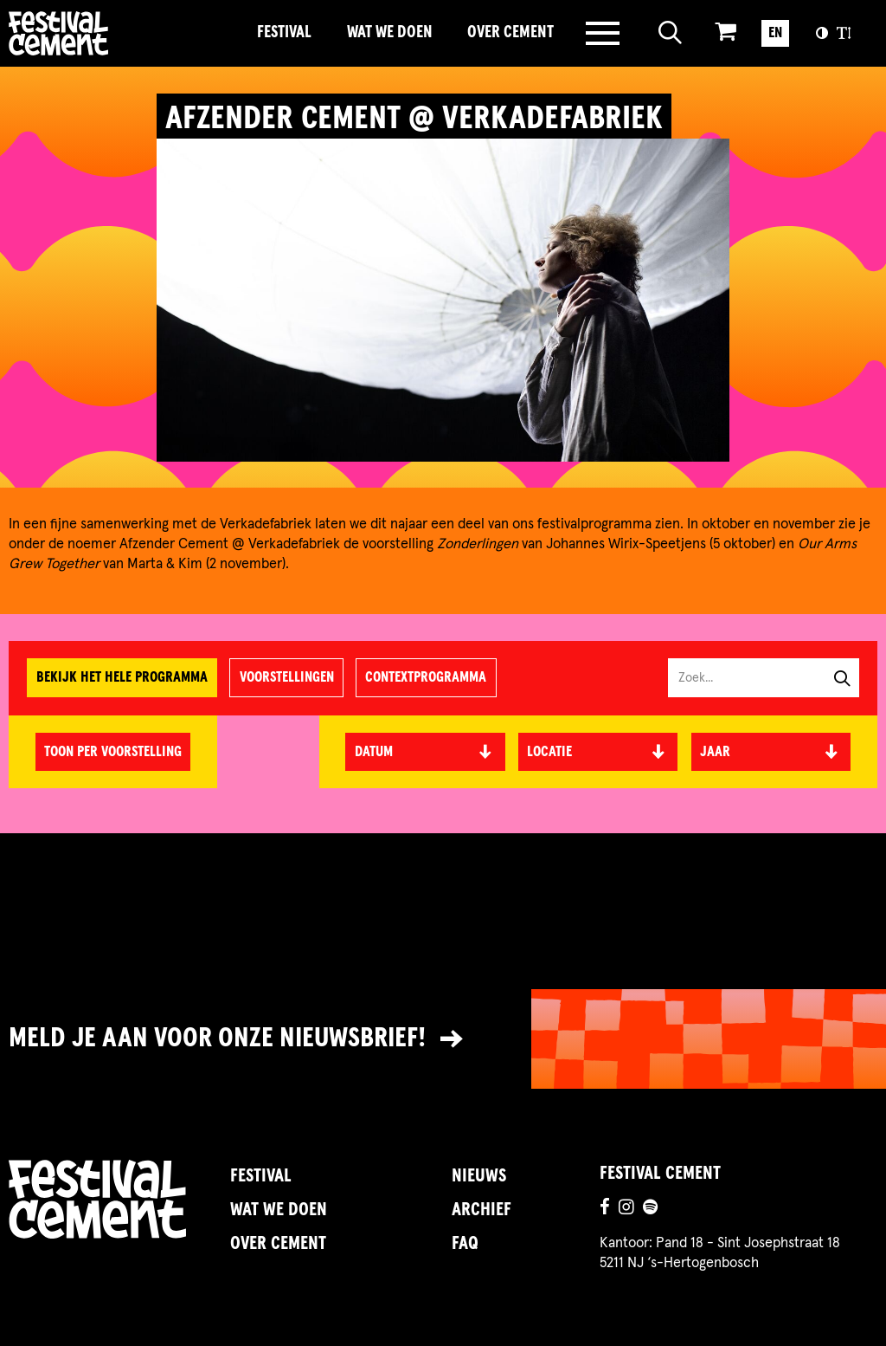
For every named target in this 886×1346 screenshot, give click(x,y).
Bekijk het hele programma (122, 677)
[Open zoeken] (670, 33)
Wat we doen (390, 32)
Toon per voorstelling (113, 752)
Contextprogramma (425, 677)
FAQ (465, 1243)
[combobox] (597, 752)
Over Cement (510, 32)
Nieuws (479, 1176)
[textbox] (598, 752)
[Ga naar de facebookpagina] (605, 1209)
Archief (481, 1210)
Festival (284, 32)
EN (775, 33)
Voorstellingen (287, 677)
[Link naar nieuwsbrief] (443, 1039)
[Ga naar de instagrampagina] (626, 1209)
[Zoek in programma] (755, 678)
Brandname (119, 33)
